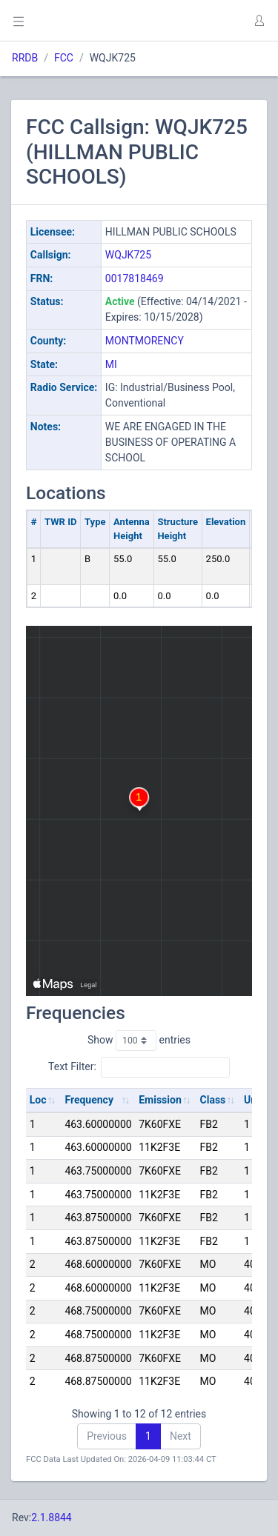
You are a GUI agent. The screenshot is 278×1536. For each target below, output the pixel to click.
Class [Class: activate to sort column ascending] (213, 1100)
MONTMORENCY (144, 341)
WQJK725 (128, 255)
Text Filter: (139, 1067)
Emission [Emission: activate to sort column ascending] (160, 1100)
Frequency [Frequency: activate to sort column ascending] (88, 1100)
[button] (258, 20)
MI (111, 364)
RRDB (25, 58)
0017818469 (134, 278)
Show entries (139, 1040)
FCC (63, 58)
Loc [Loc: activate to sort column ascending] (38, 1100)
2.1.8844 (51, 1517)
